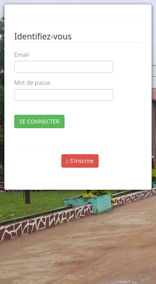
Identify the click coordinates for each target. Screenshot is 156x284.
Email (21, 54)
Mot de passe (32, 82)
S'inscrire (80, 160)
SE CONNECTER (39, 121)
